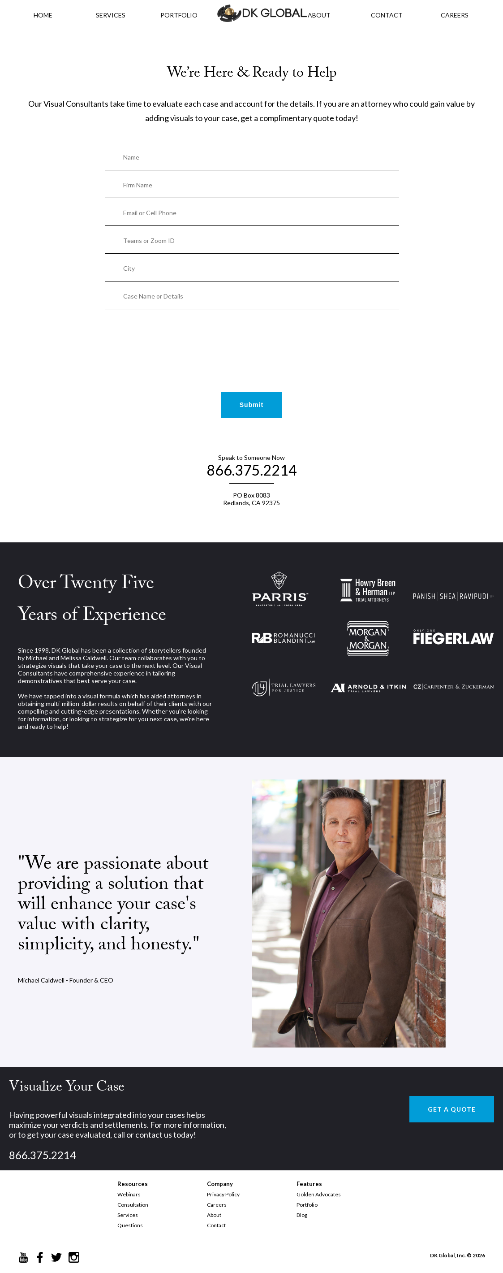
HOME (43, 15)
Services (110, 15)
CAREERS (455, 15)
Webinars (129, 1194)
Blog (302, 1215)
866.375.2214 (251, 470)
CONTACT (387, 15)
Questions (130, 1225)
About (214, 1215)
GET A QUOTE (452, 1109)
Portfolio (307, 1204)
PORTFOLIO (179, 15)
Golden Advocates (319, 1194)
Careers (217, 1204)
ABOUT (319, 15)
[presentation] (252, 337)
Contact (216, 1225)
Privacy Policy (223, 1194)
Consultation (132, 1204)
